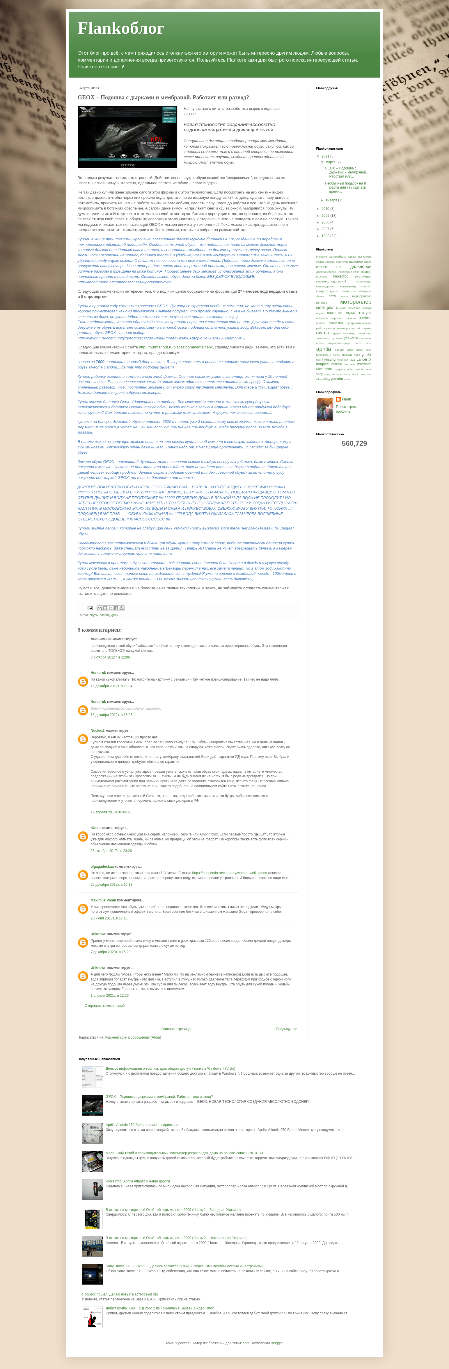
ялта (358, 343)
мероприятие (361, 296)
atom (359, 349)
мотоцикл (325, 307)
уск (346, 338)
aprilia (323, 349)
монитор (321, 302)
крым (345, 291)
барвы (352, 256)
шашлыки (365, 338)
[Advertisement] (188, 1017)
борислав (342, 261)
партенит (337, 318)
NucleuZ (97, 731)
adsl (369, 343)
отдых (350, 313)
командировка (325, 286)
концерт (322, 291)
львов (344, 296)
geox (114, 615)
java (352, 359)
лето (332, 296)
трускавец (336, 338)
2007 (326, 229)
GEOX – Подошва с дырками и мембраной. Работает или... (346, 172)
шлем (320, 343)
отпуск (365, 312)
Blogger (277, 1343)
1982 (326, 236)
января (332, 200)
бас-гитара (365, 256)
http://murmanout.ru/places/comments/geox (176, 347)
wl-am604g (323, 379)
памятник (322, 318)
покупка (365, 318)
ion (346, 359)
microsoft (364, 364)
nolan (350, 369)
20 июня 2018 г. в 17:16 (109, 918)
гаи (339, 267)
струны (335, 333)
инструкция (363, 276)
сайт (359, 328)
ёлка (356, 271)
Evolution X (323, 354)
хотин (354, 338)
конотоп (366, 286)
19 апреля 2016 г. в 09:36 (111, 812)
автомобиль (337, 256)
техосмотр (323, 338)
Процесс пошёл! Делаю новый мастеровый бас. (121, 1294)
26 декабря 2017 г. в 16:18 (111, 885)
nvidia (359, 369)
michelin (350, 364)
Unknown (99, 934)
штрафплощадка (339, 343)
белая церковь (325, 261)
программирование (359, 323)
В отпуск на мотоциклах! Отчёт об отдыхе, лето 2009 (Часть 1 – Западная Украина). (174, 1210)
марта (331, 162)
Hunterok (98, 673)
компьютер (348, 286)
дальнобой (361, 266)
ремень (340, 328)
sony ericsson (333, 374)
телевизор (365, 333)
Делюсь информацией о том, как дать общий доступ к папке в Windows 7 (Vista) (170, 1068)
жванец (366, 271)
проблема (336, 323)
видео (368, 261)
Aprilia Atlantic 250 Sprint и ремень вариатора (142, 1125)
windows (366, 374)
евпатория (345, 271)
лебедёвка (364, 291)
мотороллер (355, 302)
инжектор (340, 276)
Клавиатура (364, 281)
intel (340, 359)
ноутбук (367, 307)
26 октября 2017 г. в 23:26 (111, 851)
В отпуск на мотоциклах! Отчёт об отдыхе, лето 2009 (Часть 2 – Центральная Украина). (177, 1238)
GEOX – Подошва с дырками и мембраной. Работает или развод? (159, 1097)
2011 (326, 156)
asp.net (339, 349)
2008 (326, 222)
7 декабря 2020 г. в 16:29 (111, 952)
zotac (347, 379)
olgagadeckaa (102, 867)
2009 (326, 216)
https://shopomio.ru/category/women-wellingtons (229, 873)
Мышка (340, 307)
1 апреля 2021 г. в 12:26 (110, 996)
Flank (346, 399)
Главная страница (176, 1029)
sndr (246, 1343)
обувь (94, 615)
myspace (339, 369)
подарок (351, 318)
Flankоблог (121, 27)
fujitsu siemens (342, 354)
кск (353, 291)
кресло (334, 291)
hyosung (329, 359)
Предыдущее (286, 1029)
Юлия (96, 828)
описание (334, 313)
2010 (326, 209)
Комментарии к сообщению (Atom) (133, 1037)
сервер (366, 328)
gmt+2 (367, 354)
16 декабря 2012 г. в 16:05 (111, 715)
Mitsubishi (324, 369)
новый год (353, 307)
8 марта (321, 256)
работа (320, 328)
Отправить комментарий (105, 1006)
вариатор (356, 261)
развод (105, 615)
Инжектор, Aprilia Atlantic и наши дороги (138, 1181)
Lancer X (363, 359)
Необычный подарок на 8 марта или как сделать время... (345, 187)
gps (318, 359)
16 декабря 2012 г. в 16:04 (111, 686)
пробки (320, 323)
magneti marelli (329, 364)
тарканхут (349, 333)
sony (319, 374)
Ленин (320, 296)
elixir (369, 349)
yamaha (337, 379)
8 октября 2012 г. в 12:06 (110, 657)
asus (350, 349)
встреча (322, 267)
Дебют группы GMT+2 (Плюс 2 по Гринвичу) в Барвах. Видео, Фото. (160, 1308)
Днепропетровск (326, 271)
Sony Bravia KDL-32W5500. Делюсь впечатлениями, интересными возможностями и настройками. (185, 1266)
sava (368, 369)
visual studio (351, 374)
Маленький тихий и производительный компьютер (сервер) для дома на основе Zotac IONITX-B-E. (185, 1153)
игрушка (321, 276)
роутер (350, 328)
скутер (322, 332)
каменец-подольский (331, 281)
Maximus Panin (103, 900)
